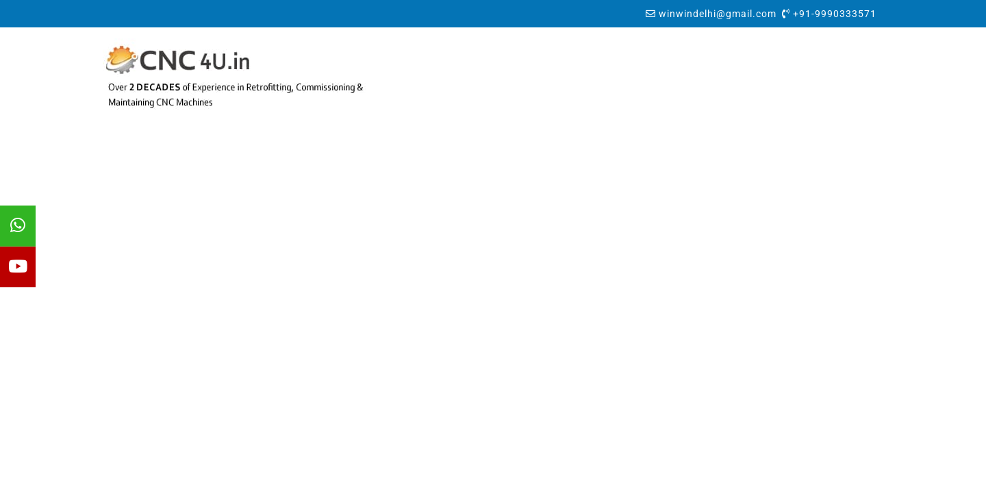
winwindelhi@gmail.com (717, 13)
